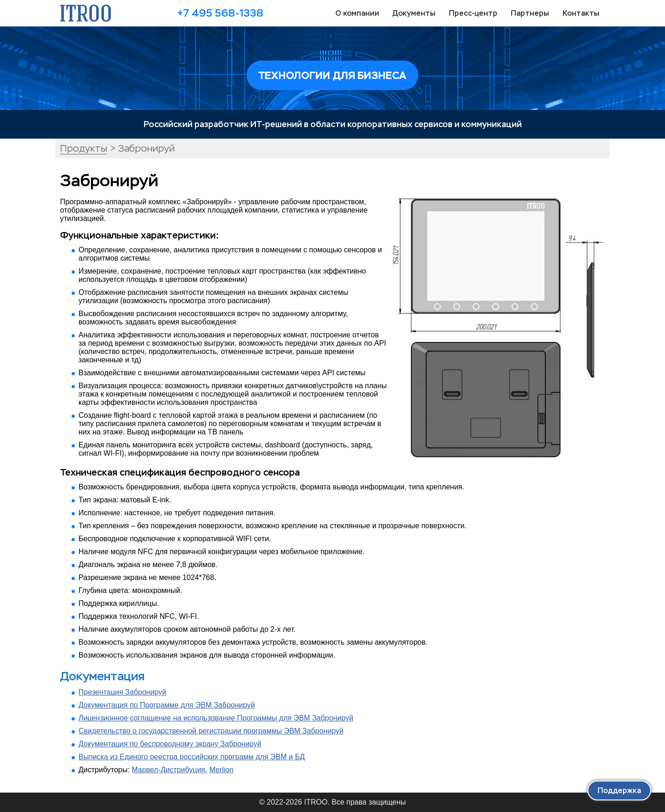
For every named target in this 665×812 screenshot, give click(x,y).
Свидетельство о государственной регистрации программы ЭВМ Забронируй (211, 731)
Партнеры (530, 13)
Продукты (83, 148)
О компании (357, 13)
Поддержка (619, 790)
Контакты (580, 13)
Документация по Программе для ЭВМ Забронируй (167, 705)
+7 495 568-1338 (220, 13)
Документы (414, 13)
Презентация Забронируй (122, 692)
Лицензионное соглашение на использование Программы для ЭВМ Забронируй (216, 718)
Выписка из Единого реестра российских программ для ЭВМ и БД (192, 757)
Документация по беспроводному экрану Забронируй (170, 744)
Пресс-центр (473, 13)
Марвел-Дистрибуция (168, 770)
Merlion (221, 770)
